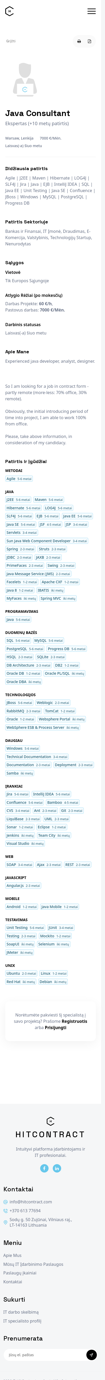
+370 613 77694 (22, 1211)
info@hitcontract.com (27, 1202)
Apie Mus (12, 1255)
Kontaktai (12, 1282)
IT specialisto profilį (22, 1321)
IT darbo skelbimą (21, 1312)
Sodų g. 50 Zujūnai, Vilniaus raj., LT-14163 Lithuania (37, 1222)
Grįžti (10, 41)
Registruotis (74, 1021)
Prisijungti (55, 1027)
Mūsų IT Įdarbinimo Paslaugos (33, 1264)
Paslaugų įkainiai (19, 1273)
